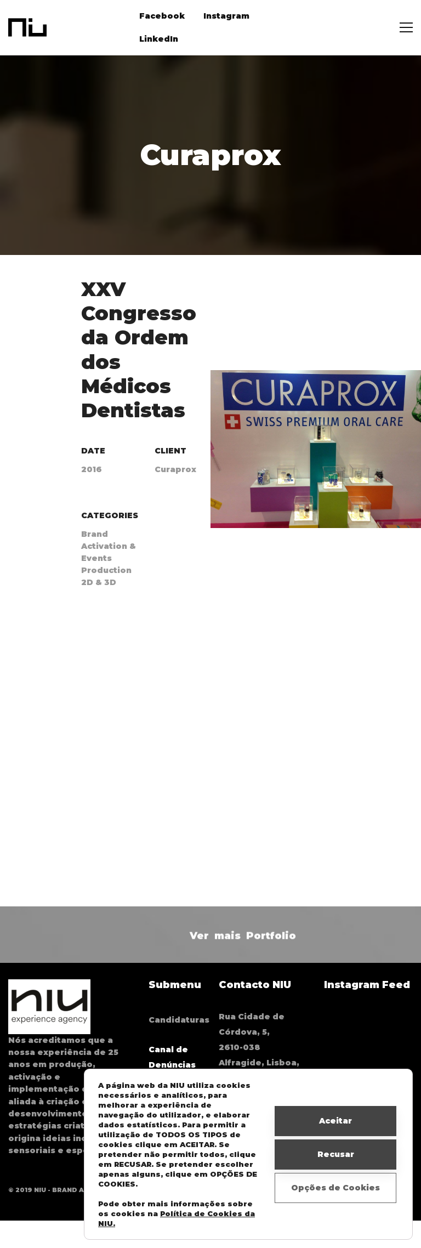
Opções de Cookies (335, 1188)
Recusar (335, 1154)
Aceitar (335, 1121)
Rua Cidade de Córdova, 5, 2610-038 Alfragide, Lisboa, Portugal (259, 1047)
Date (93, 451)
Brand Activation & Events (108, 546)
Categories (109, 515)
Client (170, 451)
